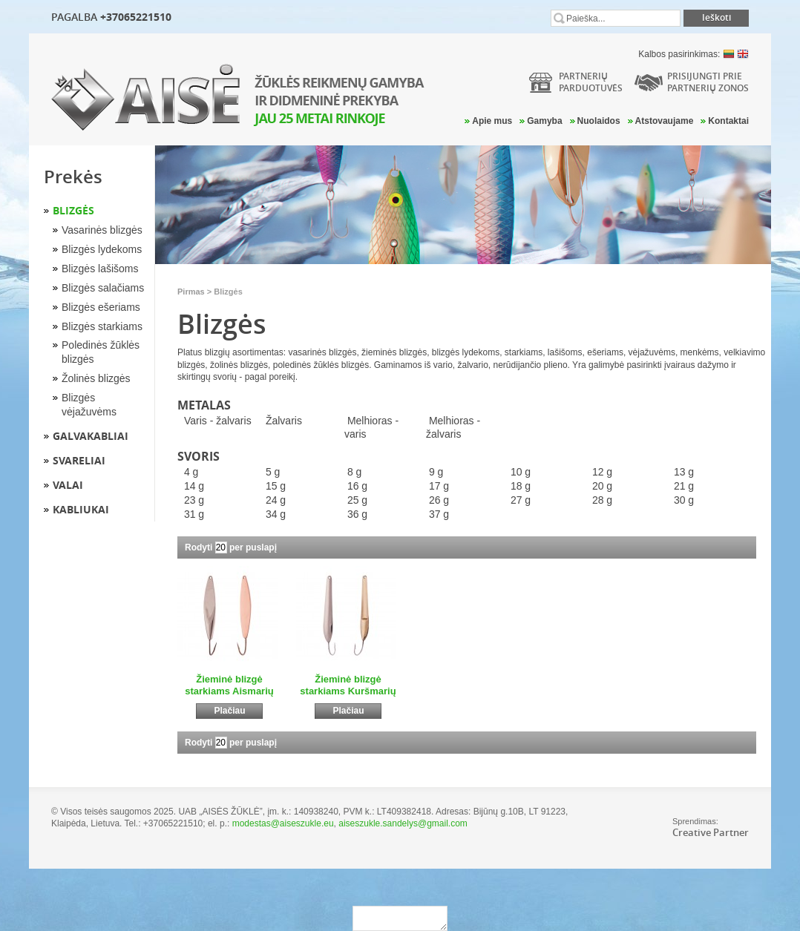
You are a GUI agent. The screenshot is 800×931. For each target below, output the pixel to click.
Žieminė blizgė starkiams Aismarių (229, 685)
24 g (276, 500)
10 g (521, 472)
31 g (194, 514)
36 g (357, 514)
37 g (439, 514)
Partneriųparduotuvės (591, 82)
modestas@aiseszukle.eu (283, 823)
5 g (273, 472)
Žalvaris (284, 421)
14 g (194, 486)
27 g (521, 500)
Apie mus (492, 121)
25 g (357, 500)
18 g (521, 486)
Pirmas (191, 291)
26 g (439, 500)
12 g (602, 472)
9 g (436, 472)
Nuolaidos (598, 121)
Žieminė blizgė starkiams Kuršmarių (348, 685)
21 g (684, 486)
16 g (357, 486)
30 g (684, 500)
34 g (276, 514)
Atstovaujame (664, 121)
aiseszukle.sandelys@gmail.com (403, 823)
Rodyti (198, 547)
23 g (194, 500)
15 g (276, 486)
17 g (439, 486)
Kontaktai (728, 121)
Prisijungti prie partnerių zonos (708, 82)
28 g (602, 500)
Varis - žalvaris (218, 421)
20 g (602, 486)
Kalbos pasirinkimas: (693, 54)
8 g (354, 472)
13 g (684, 472)
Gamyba (544, 121)
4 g (191, 472)
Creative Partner (710, 832)
